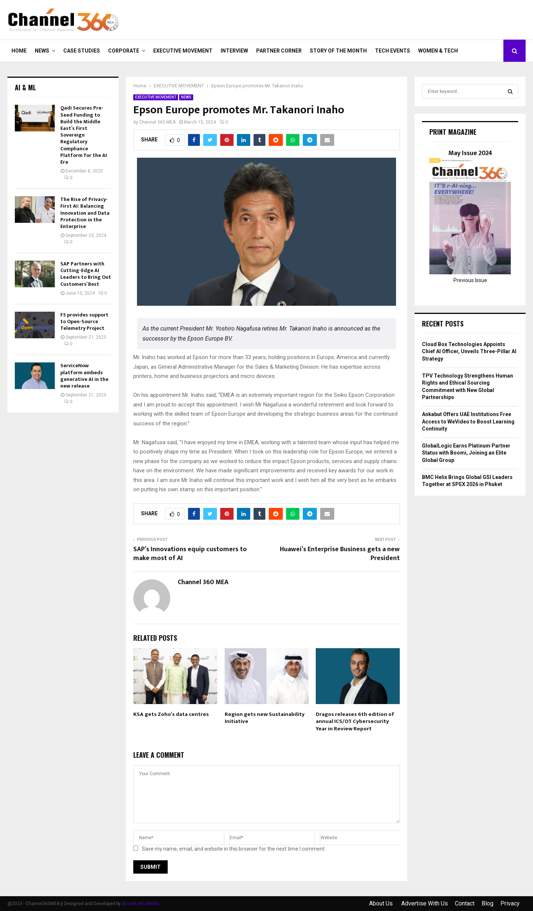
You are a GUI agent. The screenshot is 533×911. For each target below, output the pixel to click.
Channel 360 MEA (157, 122)
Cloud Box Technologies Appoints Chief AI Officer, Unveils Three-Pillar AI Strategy (469, 351)
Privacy (510, 903)
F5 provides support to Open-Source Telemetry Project (84, 321)
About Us (381, 903)
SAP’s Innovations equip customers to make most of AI (190, 554)
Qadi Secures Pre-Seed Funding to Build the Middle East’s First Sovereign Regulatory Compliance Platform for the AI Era (83, 135)
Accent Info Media (140, 903)
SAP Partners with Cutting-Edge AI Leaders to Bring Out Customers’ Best (85, 273)
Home (19, 51)
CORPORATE (123, 51)
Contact (465, 903)
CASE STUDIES (81, 51)
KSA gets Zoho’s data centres (171, 714)
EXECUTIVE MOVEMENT (182, 51)
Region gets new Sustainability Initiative (265, 718)
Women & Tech (438, 51)
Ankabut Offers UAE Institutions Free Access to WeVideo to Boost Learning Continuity (468, 421)
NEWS (42, 51)
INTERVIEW (234, 51)
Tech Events (392, 51)
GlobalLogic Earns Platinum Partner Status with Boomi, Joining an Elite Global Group (466, 453)
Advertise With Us (424, 903)
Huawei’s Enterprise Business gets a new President (340, 554)
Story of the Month (338, 51)
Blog (487, 903)
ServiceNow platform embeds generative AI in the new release (84, 375)
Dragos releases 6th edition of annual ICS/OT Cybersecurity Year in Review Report (355, 721)
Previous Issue (470, 280)
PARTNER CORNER (279, 51)
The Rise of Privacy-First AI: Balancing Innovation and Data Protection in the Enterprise (85, 213)
